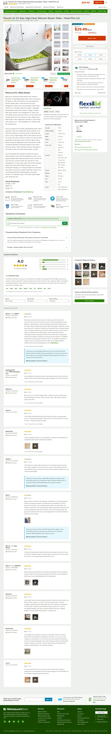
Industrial (93, 11)
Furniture (66, 11)
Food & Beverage (41, 11)
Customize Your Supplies (44, 718)
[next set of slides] (69, 82)
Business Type (102, 11)
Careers (79, 716)
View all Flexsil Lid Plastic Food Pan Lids (90, 113)
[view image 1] (78, 266)
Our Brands (80, 713)
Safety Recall (60, 724)
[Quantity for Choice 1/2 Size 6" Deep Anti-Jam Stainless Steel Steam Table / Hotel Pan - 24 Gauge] (44, 86)
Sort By (7, 298)
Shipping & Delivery (101, 721)
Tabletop (50, 11)
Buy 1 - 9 (77, 26)
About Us (79, 711)
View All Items (18, 73)
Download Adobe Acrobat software (83, 141)
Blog (58, 711)
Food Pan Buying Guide (89, 147)
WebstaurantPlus (42, 711)
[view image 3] (94, 266)
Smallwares (31, 11)
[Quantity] (77, 38)
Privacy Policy (53, 227)
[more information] (97, 69)
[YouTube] (9, 721)
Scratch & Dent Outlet (63, 713)
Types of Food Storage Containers (91, 149)
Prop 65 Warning (27, 192)
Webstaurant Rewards (44, 713)
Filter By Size (30, 298)
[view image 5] (78, 274)
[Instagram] (4, 721)
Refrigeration (22, 11)
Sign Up (48, 699)
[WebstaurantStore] (17, 709)
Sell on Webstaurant (82, 722)
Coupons (59, 718)
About (46, 111)
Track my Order (101, 716)
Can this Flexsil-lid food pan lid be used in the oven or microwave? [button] (27, 237)
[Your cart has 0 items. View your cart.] (105, 6)
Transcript (51, 111)
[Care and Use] (79, 130)
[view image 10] (86, 282)
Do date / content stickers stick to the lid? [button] (20, 247)
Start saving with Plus (69, 701)
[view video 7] (94, 274)
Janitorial (86, 11)
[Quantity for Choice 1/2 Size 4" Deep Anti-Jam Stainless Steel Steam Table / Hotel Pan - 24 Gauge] (25, 86)
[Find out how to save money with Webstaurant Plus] (5, 78)
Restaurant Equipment (11, 11)
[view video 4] (102, 266)
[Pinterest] (23, 721)
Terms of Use (45, 227)
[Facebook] (13, 721)
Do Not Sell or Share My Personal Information (95, 731)
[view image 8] (102, 274)
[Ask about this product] (37, 223)
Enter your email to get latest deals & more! (12, 699)
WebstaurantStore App (44, 716)
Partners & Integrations (44, 722)
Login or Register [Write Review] (89, 300)
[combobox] (53, 6)
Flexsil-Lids (47, 108)
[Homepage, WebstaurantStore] (18, 6)
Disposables (58, 11)
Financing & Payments (83, 718)
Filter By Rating (53, 298)
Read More (54, 343)
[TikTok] (18, 721)
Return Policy (81, 724)
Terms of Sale (49, 731)
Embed (57, 111)
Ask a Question (63, 74)
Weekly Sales (60, 716)
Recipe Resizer (42, 720)
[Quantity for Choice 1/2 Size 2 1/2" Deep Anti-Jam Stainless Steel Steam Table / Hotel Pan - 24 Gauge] (6, 86)
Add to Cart (10, 86)
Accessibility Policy (77, 731)
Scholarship (80, 720)
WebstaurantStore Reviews (64, 722)
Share (53, 73)
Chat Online (99, 719)
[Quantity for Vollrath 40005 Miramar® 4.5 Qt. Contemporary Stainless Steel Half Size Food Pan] (63, 86)
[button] (57, 27)
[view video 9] (78, 282)
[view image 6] (86, 274)
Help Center (101, 712)
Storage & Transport (76, 11)
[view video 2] (86, 266)
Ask (65, 223)
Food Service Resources (63, 720)
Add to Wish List (90, 46)
